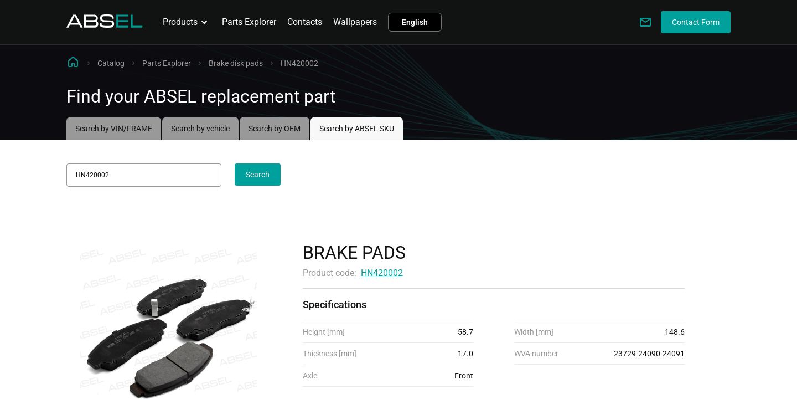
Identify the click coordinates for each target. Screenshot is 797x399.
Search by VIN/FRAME (113, 128)
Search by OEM (275, 128)
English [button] (415, 22)
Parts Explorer (249, 22)
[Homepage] (104, 24)
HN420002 (382, 273)
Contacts (304, 22)
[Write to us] (645, 22)
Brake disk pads (236, 63)
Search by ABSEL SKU (356, 128)
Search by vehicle (200, 128)
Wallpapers (355, 22)
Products (187, 22)
